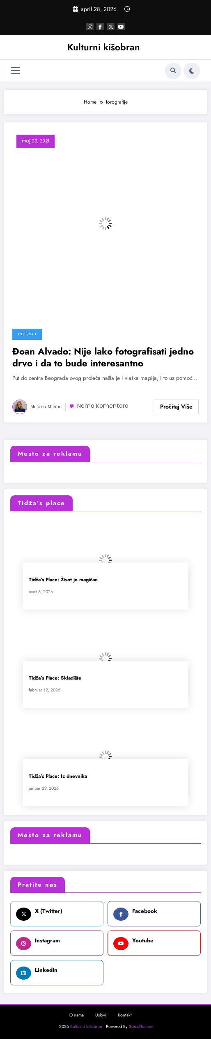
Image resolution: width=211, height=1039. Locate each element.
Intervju (27, 334)
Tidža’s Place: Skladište (55, 678)
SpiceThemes (140, 1026)
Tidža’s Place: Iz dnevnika (58, 776)
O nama (76, 1015)
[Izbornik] (15, 70)
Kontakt (125, 1015)
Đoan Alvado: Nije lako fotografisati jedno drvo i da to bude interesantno (103, 358)
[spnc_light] (191, 71)
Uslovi (100, 1015)
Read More (176, 407)
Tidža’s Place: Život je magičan (63, 579)
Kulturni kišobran (103, 47)
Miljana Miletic (46, 407)
